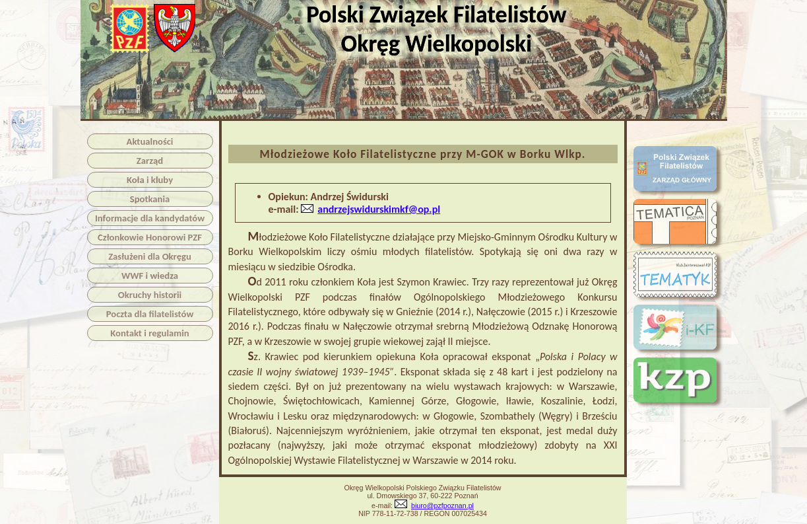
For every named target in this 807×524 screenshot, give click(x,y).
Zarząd (150, 161)
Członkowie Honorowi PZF (150, 237)
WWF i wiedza (149, 275)
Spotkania (150, 199)
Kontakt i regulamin (149, 333)
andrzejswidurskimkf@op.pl (378, 209)
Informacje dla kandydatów (150, 218)
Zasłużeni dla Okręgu (149, 256)
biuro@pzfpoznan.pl (442, 505)
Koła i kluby (150, 180)
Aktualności (150, 141)
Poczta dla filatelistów (150, 314)
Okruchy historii (149, 295)
